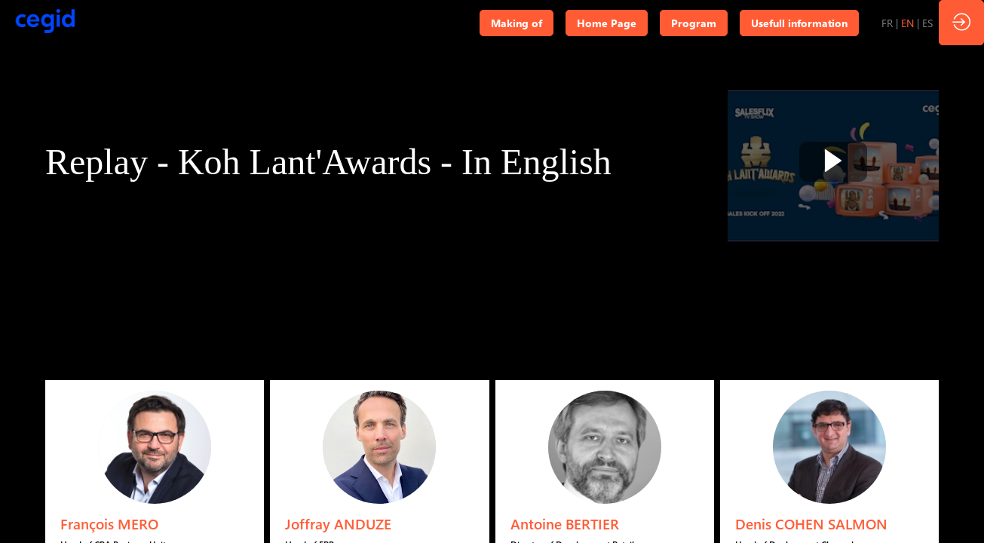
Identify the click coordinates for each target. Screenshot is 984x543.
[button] (516, 23)
